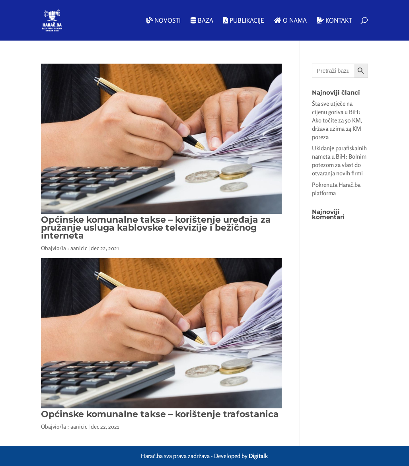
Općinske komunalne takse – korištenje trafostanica (160, 414)
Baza (202, 20)
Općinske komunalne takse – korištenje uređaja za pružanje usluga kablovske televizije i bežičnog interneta (156, 227)
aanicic (78, 248)
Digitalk (258, 456)
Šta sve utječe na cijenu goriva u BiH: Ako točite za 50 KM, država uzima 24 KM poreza (337, 120)
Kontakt (334, 20)
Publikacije (243, 20)
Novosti (163, 20)
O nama (290, 20)
